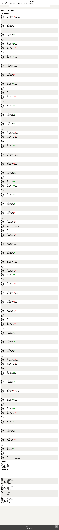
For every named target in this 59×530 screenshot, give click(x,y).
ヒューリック (9, 485)
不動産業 (8, 465)
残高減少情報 (31, 3)
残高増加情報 (25, 3)
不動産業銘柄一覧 (5, 8)
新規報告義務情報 (12, 3)
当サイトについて (29, 526)
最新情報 (2, 3)
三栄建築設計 (9, 492)
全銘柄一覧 (6, 3)
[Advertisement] (29, 517)
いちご (8, 472)
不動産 (8, 466)
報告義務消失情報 (19, 3)
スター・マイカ (9, 498)
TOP (1, 8)
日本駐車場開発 (9, 479)
